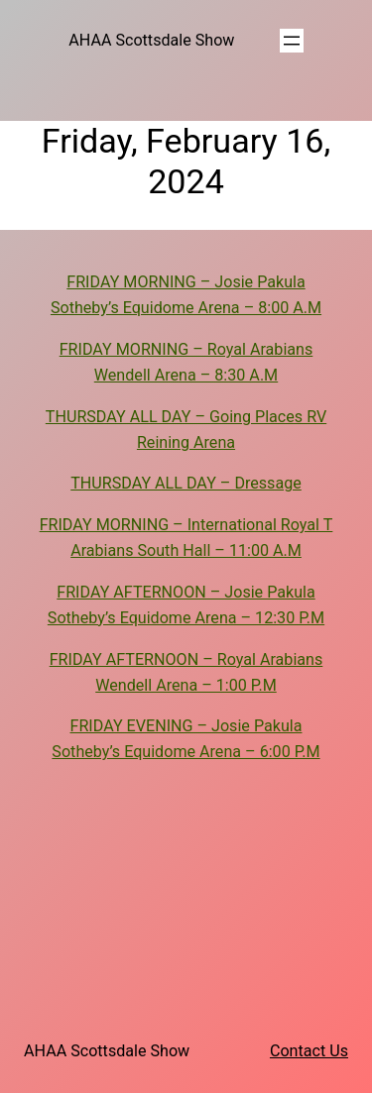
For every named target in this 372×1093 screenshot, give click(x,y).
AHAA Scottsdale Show (151, 40)
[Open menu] (292, 41)
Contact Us (309, 1050)
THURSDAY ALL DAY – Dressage (186, 483)
